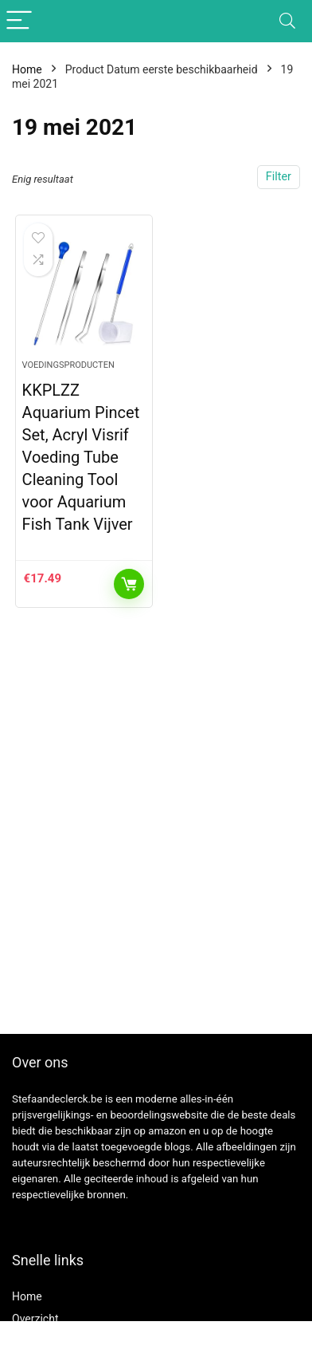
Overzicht (35, 1318)
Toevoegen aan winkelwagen (128, 584)
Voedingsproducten (68, 365)
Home (27, 69)
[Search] (287, 21)
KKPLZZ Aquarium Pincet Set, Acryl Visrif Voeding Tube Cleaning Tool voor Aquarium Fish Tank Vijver (81, 457)
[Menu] (19, 21)
